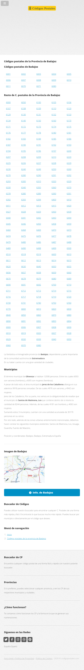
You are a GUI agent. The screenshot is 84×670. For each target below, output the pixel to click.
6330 (8, 187)
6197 (54, 151)
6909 (69, 327)
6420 (69, 205)
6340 (23, 187)
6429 (38, 211)
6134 (8, 120)
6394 (38, 199)
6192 (54, 145)
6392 (8, 199)
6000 (8, 102)
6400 (54, 199)
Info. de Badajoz (43, 492)
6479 (8, 242)
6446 (23, 224)
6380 (23, 193)
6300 (23, 181)
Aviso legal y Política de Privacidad (19, 658)
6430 (54, 211)
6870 (54, 315)
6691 (23, 284)
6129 (8, 114)
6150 (38, 120)
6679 (38, 278)
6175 (69, 126)
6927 (54, 333)
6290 (38, 175)
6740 (38, 303)
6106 (69, 102)
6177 (23, 132)
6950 (69, 339)
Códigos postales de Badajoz (21, 66)
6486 (38, 242)
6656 (8, 272)
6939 (38, 339)
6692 (38, 284)
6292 (69, 175)
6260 (69, 169)
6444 (69, 217)
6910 (8, 333)
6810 (38, 309)
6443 (54, 217)
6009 (54, 80)
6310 (38, 181)
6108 (23, 108)
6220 (69, 157)
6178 (38, 132)
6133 (69, 114)
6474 (8, 236)
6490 (23, 248)
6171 (8, 126)
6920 (38, 333)
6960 (8, 345)
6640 (38, 266)
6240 (23, 169)
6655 (69, 266)
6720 (69, 296)
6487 (54, 242)
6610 (69, 254)
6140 (23, 120)
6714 (54, 290)
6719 (54, 296)
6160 (54, 120)
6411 (8, 205)
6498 (38, 248)
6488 (69, 242)
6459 (69, 224)
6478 (69, 236)
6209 (38, 157)
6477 (54, 236)
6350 (38, 187)
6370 (69, 187)
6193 (69, 145)
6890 (8, 321)
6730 (8, 303)
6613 (38, 260)
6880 (69, 315)
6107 (8, 108)
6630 (23, 266)
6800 (23, 309)
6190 (23, 145)
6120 (69, 108)
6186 (69, 138)
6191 (38, 145)
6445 (8, 224)
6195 (23, 151)
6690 (8, 284)
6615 (69, 260)
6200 (69, 151)
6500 (69, 248)
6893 (54, 321)
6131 (38, 114)
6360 (54, 187)
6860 (38, 315)
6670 (8, 278)
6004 (54, 74)
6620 (8, 266)
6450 (38, 224)
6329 (69, 181)
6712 (23, 290)
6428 (23, 211)
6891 (23, 321)
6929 (8, 339)
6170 (69, 120)
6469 (38, 230)
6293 (8, 181)
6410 (69, 199)
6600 (54, 254)
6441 (23, 217)
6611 (8, 260)
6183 (23, 138)
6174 (54, 126)
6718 (38, 296)
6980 (38, 345)
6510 (8, 254)
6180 (54, 132)
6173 (38, 126)
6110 (54, 108)
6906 (23, 327)
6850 (23, 315)
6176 (8, 132)
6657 (23, 272)
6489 (8, 248)
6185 (54, 138)
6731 (23, 303)
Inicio (9, 534)
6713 (38, 290)
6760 (69, 303)
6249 (38, 169)
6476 (38, 236)
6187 (8, 145)
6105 (54, 102)
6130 (23, 114)
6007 (23, 80)
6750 (54, 303)
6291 (54, 175)
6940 (54, 339)
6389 (38, 193)
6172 (23, 126)
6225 (8, 163)
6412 (23, 205)
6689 (69, 278)
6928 (69, 333)
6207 (8, 157)
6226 (23, 163)
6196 (38, 151)
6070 (23, 86)
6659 (54, 272)
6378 (8, 193)
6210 (54, 157)
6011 (8, 86)
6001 (8, 74)
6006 (8, 80)
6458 (54, 224)
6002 (23, 74)
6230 (8, 169)
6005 (69, 74)
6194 (8, 151)
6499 (54, 248)
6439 (69, 211)
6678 (23, 278)
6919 (23, 333)
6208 (23, 157)
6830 (69, 309)
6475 (23, 236)
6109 (38, 108)
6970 (23, 345)
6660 (69, 272)
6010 (69, 80)
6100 (38, 102)
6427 (8, 211)
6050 (23, 102)
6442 (38, 217)
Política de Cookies (44, 658)
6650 (54, 266)
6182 (8, 138)
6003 (38, 74)
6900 (8, 327)
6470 (54, 230)
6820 (54, 309)
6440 (8, 217)
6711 (8, 290)
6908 (54, 327)
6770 (8, 309)
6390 (54, 193)
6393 (23, 199)
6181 (69, 132)
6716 (8, 296)
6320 (54, 181)
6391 (69, 193)
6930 (23, 339)
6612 (23, 260)
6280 (23, 175)
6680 (54, 278)
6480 (23, 242)
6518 (23, 254)
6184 (38, 138)
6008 (38, 80)
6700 (54, 284)
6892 (38, 321)
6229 (69, 163)
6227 (38, 163)
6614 (54, 260)
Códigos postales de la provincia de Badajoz (26, 538)
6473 (69, 230)
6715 (69, 290)
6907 (38, 327)
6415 (54, 205)
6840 (8, 315)
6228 (54, 163)
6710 (69, 284)
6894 (69, 321)
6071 (38, 86)
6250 (54, 169)
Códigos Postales (43, 8)
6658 (38, 272)
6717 (23, 296)
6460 (8, 230)
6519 (38, 254)
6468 (23, 230)
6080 (54, 86)
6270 (8, 175)
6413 (38, 205)
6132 (54, 114)
